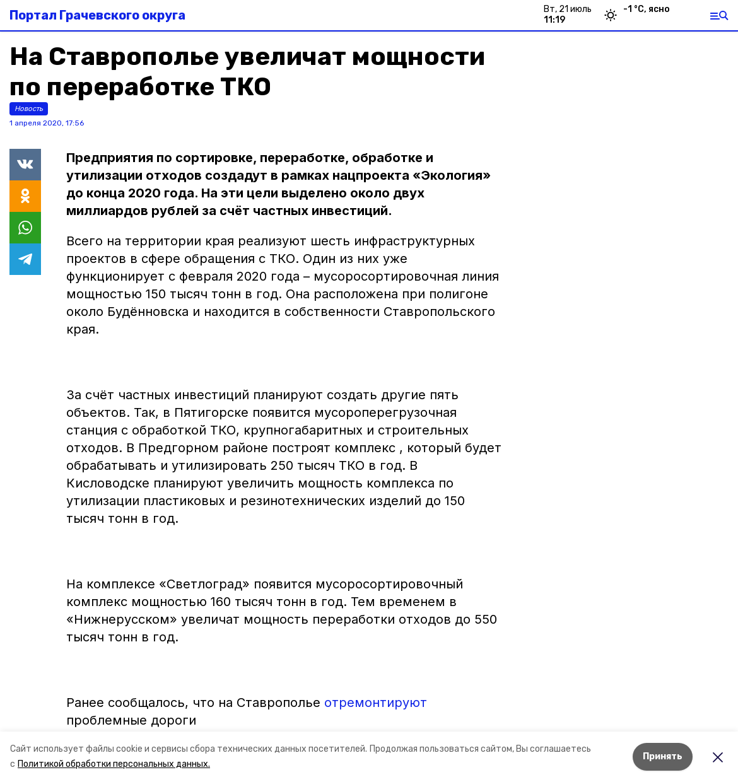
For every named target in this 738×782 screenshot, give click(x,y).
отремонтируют (375, 702)
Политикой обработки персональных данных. (114, 764)
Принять (662, 756)
